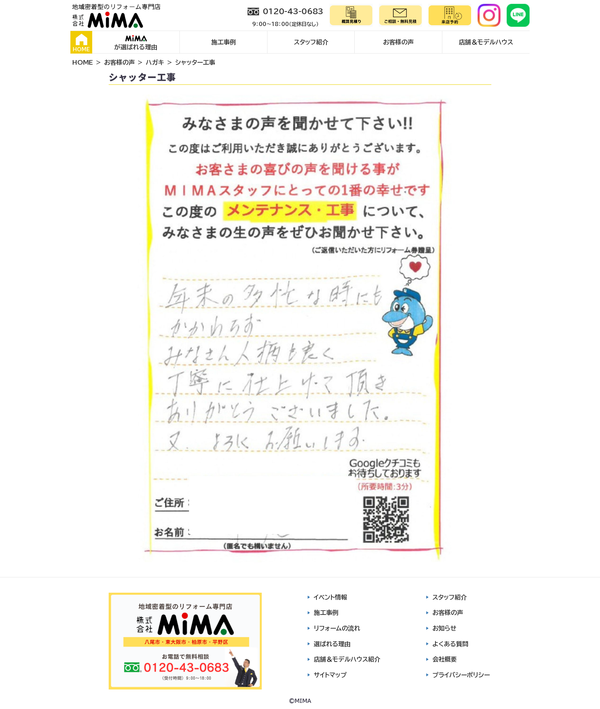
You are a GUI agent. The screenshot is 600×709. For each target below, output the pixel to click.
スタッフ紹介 (311, 42)
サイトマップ (330, 675)
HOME (81, 43)
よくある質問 (450, 644)
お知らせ (444, 628)
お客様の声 (398, 42)
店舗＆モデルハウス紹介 (347, 659)
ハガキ (155, 62)
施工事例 (223, 42)
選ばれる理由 (332, 644)
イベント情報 (330, 597)
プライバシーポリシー (461, 675)
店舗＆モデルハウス (486, 42)
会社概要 (444, 659)
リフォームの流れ (337, 628)
